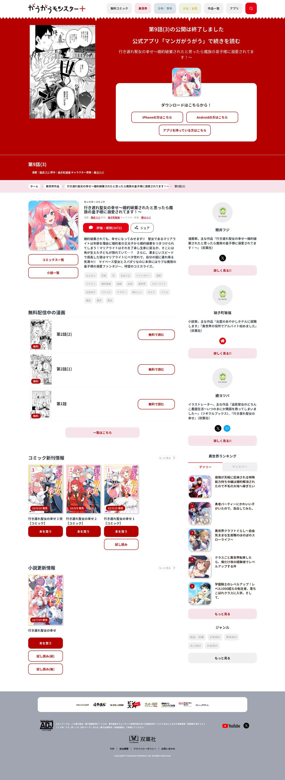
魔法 (88, 300)
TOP (112, 748)
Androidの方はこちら (212, 117)
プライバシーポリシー (145, 748)
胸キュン (137, 292)
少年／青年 (165, 8)
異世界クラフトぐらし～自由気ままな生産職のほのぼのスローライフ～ (235, 535)
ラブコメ (106, 292)
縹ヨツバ (99, 172)
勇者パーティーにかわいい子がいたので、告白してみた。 (235, 506)
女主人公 (125, 275)
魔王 (99, 300)
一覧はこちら (102, 432)
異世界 (142, 8)
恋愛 (104, 275)
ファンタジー (143, 275)
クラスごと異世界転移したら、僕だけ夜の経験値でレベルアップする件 (235, 561)
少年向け (215, 637)
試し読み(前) (45, 656)
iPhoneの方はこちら (157, 117)
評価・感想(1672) (109, 228)
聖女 (110, 300)
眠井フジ (45, 172)
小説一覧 (53, 273)
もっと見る (222, 614)
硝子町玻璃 (64, 172)
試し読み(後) (45, 669)
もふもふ (90, 275)
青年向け (231, 637)
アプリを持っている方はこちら (185, 130)
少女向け (212, 645)
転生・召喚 (197, 637)
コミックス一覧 (53, 260)
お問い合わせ (168, 748)
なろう (151, 292)
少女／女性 (190, 8)
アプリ (234, 8)
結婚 (119, 283)
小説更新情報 (42, 568)
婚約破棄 (106, 283)
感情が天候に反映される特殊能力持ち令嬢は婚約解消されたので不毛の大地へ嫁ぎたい (235, 481)
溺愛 (158, 275)
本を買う (45, 531)
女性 (130, 283)
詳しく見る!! (222, 270)
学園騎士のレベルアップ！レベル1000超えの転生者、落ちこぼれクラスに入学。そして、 (235, 590)
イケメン (90, 283)
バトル (164, 292)
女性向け (90, 292)
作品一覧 (213, 8)
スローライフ (159, 283)
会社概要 (124, 748)
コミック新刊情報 (46, 458)
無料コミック (119, 8)
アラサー (121, 292)
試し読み (121, 544)
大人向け (195, 645)
